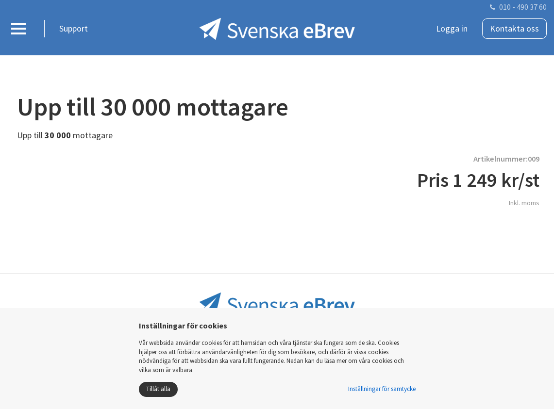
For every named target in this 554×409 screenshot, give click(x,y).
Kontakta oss (514, 28)
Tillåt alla (158, 389)
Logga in (452, 28)
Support (73, 28)
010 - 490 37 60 (523, 7)
